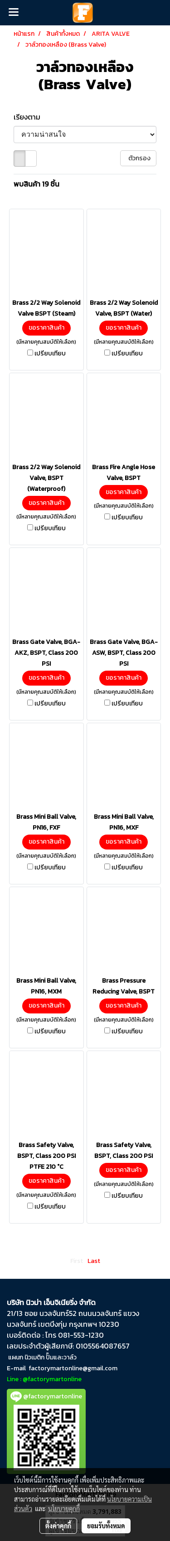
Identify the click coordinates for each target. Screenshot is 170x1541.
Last (93, 1261)
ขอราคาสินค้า (46, 327)
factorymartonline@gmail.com (73, 1368)
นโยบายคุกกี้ (64, 1508)
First (76, 1261)
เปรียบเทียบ (50, 353)
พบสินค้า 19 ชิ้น (36, 183)
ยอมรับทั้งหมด (106, 1526)
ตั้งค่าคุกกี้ (58, 1526)
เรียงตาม (30, 116)
